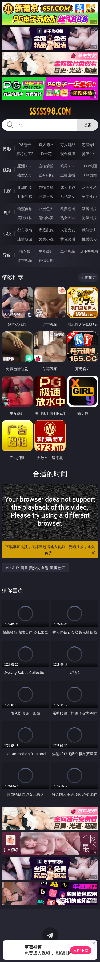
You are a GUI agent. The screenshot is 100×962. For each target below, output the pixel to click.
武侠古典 (89, 229)
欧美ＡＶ (67, 165)
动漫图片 (89, 208)
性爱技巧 (89, 239)
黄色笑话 (67, 239)
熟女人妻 (24, 175)
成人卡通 (67, 187)
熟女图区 (67, 217)
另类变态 (89, 196)
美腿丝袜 (24, 217)
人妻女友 (67, 229)
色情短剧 (46, 260)
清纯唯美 (46, 217)
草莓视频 (67, 251)
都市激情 (24, 229)
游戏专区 (89, 144)
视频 (7, 170)
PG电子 (24, 144)
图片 (7, 212)
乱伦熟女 (67, 196)
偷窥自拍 (24, 208)
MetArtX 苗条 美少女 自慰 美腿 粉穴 (35, 567)
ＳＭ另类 (89, 175)
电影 (7, 191)
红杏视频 (24, 260)
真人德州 (46, 144)
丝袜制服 (46, 175)
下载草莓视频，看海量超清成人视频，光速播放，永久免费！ (50, 550)
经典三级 (46, 196)
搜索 (87, 124)
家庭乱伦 (46, 229)
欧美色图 (67, 208)
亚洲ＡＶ (24, 165)
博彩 (7, 148)
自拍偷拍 (46, 165)
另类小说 (46, 239)
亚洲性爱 (24, 187)
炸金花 (46, 153)
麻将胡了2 (24, 153)
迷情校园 (24, 239)
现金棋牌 (67, 153)
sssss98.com (50, 111)
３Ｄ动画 (89, 165)
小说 (7, 234)
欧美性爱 (89, 187)
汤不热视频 (89, 251)
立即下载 (80, 950)
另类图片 (89, 217)
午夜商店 (46, 251)
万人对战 (67, 144)
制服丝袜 (24, 196)
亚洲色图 (46, 208)
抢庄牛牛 (89, 153)
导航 (7, 255)
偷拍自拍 (46, 187)
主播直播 (67, 175)
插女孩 (24, 251)
